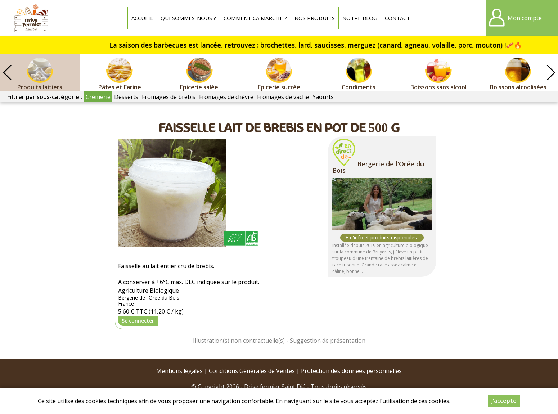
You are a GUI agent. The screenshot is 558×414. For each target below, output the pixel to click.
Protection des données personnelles (351, 371)
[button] (551, 72)
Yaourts (323, 97)
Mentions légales (179, 371)
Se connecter (138, 320)
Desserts (126, 97)
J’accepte (504, 401)
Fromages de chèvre (226, 97)
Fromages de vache (283, 97)
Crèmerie (98, 97)
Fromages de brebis (168, 97)
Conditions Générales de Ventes (252, 371)
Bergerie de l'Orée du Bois (378, 167)
